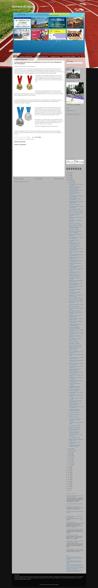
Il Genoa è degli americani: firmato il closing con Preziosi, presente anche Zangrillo (73, 562)
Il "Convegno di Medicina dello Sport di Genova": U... (76, 361)
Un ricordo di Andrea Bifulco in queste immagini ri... (75, 370)
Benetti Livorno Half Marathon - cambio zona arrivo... (75, 429)
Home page (38, 178)
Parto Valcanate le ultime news (75, 310)
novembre (71, 182)
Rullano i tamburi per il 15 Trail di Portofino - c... (75, 287)
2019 (69, 472)
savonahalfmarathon (30, 139)
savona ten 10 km (22, 139)
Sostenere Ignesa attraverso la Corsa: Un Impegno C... (75, 390)
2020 (69, 470)
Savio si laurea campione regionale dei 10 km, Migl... (76, 364)
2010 (69, 488)
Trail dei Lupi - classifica (73, 341)
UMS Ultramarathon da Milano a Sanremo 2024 (75, 199)
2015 (69, 479)
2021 (69, 468)
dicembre (71, 180)
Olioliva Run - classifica (73, 416)
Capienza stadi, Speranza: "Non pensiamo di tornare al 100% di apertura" (75, 568)
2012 (69, 484)
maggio (70, 457)
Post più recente (19, 178)
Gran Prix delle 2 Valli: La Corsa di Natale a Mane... (76, 319)
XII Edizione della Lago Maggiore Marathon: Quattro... (75, 401)
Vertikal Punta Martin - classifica (75, 345)
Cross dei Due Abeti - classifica (75, 414)
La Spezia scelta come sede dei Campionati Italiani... (75, 325)
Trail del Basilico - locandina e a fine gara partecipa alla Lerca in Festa (74, 542)
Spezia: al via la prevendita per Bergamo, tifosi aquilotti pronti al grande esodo (74, 565)
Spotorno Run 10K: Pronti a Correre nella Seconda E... (76, 358)
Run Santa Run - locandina (74, 204)
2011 (69, 486)
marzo (70, 461)
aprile (70, 459)
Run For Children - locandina (74, 425)
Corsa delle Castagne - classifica (75, 297)
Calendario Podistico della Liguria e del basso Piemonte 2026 (74, 496)
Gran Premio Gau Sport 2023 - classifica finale (75, 293)
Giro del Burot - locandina (74, 229)
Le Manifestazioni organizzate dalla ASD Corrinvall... (76, 202)
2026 (69, 173)
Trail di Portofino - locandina (74, 417)
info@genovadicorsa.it (70, 110)
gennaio (70, 464)
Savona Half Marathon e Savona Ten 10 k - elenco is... (76, 238)
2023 (69, 179)
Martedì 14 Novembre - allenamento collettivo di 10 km (76, 372)
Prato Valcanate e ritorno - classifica (76, 304)
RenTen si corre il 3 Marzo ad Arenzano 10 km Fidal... (75, 275)
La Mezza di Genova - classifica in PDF (74, 549)
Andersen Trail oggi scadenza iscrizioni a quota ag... (75, 188)
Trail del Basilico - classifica (72, 535)
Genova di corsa (23, 6)
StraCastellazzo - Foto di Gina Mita (76, 299)
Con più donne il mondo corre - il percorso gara (75, 272)
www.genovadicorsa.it (72, 576)
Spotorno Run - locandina (74, 306)
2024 (69, 177)
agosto (70, 452)
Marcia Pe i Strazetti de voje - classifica (74, 529)
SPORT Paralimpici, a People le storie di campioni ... (75, 267)
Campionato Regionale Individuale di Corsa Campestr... (76, 196)
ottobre (70, 448)
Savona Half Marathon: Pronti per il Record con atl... (76, 249)
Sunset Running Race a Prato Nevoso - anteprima (75, 232)
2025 (69, 175)
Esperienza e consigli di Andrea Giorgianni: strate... (75, 316)
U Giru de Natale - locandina (74, 437)
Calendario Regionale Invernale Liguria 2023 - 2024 (75, 191)
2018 (69, 474)
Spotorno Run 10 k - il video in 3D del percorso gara (75, 296)
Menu (16, 56)
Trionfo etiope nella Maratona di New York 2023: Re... (76, 407)
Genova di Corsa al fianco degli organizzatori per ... (75, 348)
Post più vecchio (58, 178)
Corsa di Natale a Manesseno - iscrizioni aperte (75, 246)
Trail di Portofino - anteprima (74, 427)
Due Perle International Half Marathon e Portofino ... (74, 432)
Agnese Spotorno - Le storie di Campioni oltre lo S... (75, 261)
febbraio (70, 462)
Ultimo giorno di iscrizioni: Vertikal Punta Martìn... (75, 367)
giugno (70, 455)
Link (79, 56)
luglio (70, 453)
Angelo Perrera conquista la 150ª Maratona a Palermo (75, 284)
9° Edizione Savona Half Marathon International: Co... (76, 255)
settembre (71, 450)
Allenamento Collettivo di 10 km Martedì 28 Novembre (75, 227)
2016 (69, 477)
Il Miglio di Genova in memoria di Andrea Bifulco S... (75, 381)
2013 (69, 483)
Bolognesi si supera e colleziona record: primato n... (75, 322)
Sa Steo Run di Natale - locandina (75, 210)
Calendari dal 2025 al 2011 (26, 56)
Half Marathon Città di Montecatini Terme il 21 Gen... (75, 281)
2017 (69, 475)
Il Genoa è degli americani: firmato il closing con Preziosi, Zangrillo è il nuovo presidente (74, 558)
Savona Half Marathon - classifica (75, 225)
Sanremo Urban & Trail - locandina (76, 212)
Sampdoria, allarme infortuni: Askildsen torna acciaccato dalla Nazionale (74, 571)
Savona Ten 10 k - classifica (74, 223)
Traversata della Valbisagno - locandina (74, 503)
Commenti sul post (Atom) (23, 181)
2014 (69, 481)
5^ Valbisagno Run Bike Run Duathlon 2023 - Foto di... (74, 387)
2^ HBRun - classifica (73, 349)
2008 (69, 490)
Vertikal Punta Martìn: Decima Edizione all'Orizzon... (75, 404)
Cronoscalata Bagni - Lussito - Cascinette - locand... (75, 244)
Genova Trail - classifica (71, 522)
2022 (69, 466)
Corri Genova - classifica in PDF (72, 506)
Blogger (56, 584)
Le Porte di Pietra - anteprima (75, 209)
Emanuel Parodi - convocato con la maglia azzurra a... (76, 258)
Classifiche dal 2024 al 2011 (41, 56)
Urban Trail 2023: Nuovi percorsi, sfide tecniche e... (75, 339)
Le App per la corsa (55, 56)
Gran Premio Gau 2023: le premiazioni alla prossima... (75, 328)
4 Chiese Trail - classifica (74, 412)
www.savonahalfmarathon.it (56, 92)
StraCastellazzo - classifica (74, 343)
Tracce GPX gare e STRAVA (68, 56)
